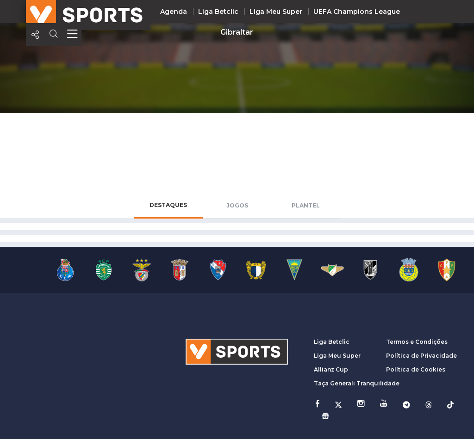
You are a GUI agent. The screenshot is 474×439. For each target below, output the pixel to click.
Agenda (173, 11)
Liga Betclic (218, 11)
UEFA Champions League (356, 11)
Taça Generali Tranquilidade (356, 383)
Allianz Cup (331, 369)
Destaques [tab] (168, 204)
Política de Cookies (415, 369)
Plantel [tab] (306, 205)
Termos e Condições (417, 341)
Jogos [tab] (237, 205)
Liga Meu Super (275, 11)
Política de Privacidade (421, 355)
